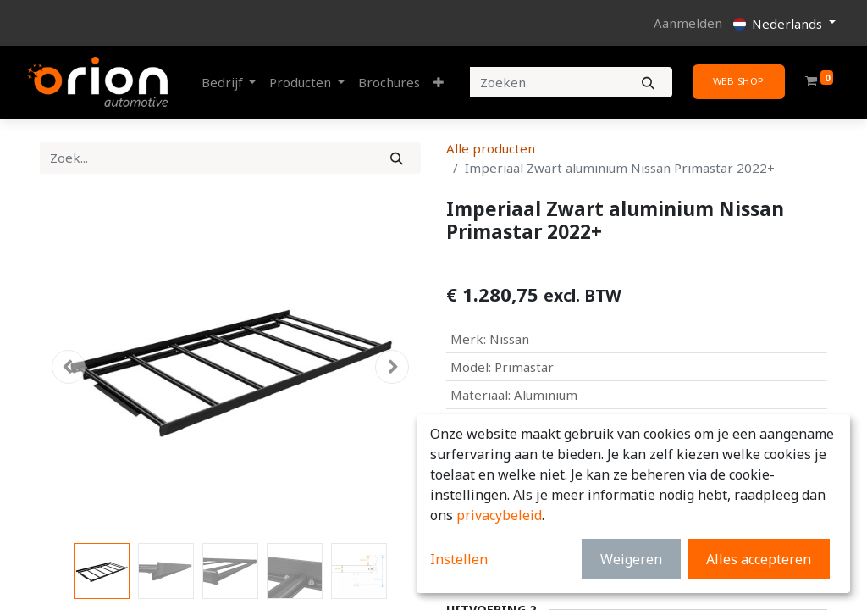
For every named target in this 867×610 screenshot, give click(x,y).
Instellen (459, 559)
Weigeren (631, 559)
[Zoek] (397, 158)
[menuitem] (389, 82)
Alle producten (490, 148)
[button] (438, 82)
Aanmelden (688, 22)
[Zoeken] (648, 82)
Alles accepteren (758, 559)
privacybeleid (499, 515)
